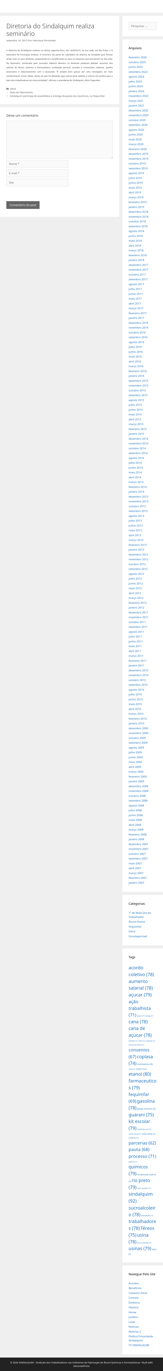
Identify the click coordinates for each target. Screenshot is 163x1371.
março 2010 (136, 713)
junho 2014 (136, 467)
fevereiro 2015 (138, 429)
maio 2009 (135, 762)
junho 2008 (136, 815)
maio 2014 (135, 472)
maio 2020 (135, 139)
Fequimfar (135, 926)
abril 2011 (135, 651)
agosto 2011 (136, 632)
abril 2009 (135, 767)
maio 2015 (135, 414)
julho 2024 (135, 81)
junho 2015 (136, 409)
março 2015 (136, 424)
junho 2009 (136, 757)
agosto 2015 (136, 400)
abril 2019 (135, 192)
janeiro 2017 (136, 318)
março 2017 (136, 308)
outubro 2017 (137, 274)
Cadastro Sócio (138, 1293)
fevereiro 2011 (138, 660)
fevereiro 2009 (138, 776)
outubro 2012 (137, 564)
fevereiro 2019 (138, 202)
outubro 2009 (137, 738)
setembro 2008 (138, 800)
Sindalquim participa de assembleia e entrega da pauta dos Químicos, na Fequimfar (57, 95)
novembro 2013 (138, 501)
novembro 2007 (138, 849)
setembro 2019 (138, 168)
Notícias (134, 1326)
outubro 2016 (137, 332)
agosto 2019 (136, 173)
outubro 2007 (137, 854)
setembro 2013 (138, 511)
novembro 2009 (138, 733)
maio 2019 (135, 187)
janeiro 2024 (136, 91)
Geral (13, 88)
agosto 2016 (136, 342)
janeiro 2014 (136, 491)
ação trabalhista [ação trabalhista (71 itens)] (140, 1008)
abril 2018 (135, 245)
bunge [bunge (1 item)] (149, 1016)
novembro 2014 (138, 443)
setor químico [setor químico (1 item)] (143, 1188)
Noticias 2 (135, 1331)
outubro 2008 (137, 796)
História (134, 1307)
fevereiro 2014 (138, 487)
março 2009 (136, 771)
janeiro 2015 (136, 434)
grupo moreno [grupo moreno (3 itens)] (146, 1108)
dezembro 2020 (138, 110)
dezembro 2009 (138, 728)
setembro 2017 (138, 279)
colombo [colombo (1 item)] (150, 1041)
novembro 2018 (138, 216)
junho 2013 (136, 525)
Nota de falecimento (21, 92)
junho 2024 (136, 86)
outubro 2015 (137, 390)
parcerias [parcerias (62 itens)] (142, 1143)
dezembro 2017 (138, 265)
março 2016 (136, 366)
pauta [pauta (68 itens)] (139, 1149)
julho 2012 (135, 578)
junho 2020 (136, 134)
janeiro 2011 (136, 665)
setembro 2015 (138, 395)
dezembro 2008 (138, 786)
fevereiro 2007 (138, 878)
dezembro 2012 (138, 554)
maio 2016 (135, 356)
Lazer (132, 1322)
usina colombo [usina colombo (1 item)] (144, 1243)
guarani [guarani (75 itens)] (141, 1115)
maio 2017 (135, 298)
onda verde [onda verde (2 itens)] (148, 1133)
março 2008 (136, 829)
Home (132, 1312)
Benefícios (135, 1288)
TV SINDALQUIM (139, 1345)
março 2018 (136, 250)
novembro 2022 (138, 96)
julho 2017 (135, 289)
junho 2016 (136, 352)
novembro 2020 (138, 115)
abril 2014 (135, 477)
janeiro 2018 (136, 260)
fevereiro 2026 (138, 57)
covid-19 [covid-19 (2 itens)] (141, 1068)
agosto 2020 (136, 130)
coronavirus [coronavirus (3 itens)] (145, 1064)
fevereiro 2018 (138, 255)
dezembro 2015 (138, 381)
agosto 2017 (136, 284)
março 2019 (136, 197)
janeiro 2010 (136, 723)
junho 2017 (136, 294)
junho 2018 (136, 236)
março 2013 (136, 540)
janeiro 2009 (136, 781)
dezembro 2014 (138, 438)
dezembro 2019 (138, 154)
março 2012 (136, 598)
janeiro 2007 (136, 883)
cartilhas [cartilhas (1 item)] (133, 1041)
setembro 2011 (138, 627)
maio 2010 (135, 704)
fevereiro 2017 (138, 313)
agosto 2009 (136, 747)
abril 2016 (135, 361)
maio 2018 (135, 240)
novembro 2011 (138, 617)
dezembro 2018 (138, 211)
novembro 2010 (138, 675)
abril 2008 (135, 825)
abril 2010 (135, 709)
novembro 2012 (138, 559)
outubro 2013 (137, 506)
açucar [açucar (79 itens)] (140, 994)
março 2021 (136, 101)
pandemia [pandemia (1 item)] (134, 1138)
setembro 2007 (138, 858)
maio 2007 (135, 863)
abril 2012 (135, 593)
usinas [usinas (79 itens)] (140, 1248)
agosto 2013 (136, 516)
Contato (134, 1297)
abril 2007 (135, 868)
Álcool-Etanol (137, 921)
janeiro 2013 (136, 549)
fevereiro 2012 (138, 603)
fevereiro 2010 (138, 718)
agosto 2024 (136, 76)
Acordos (134, 1283)
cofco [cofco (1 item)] (141, 1041)
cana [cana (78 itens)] (138, 1021)
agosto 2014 (136, 458)
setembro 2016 (138, 337)
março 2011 (136, 656)
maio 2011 (135, 646)
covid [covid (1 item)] (132, 1069)
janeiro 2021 (136, 105)
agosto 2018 (136, 231)
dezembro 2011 (138, 612)
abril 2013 (135, 535)
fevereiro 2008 (138, 834)
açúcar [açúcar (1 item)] (141, 1016)
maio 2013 (135, 530)
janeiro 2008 (136, 839)
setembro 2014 (138, 453)
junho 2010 (136, 699)
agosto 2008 (136, 805)
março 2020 (136, 144)
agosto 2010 (136, 689)
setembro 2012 (138, 569)
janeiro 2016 (136, 376)
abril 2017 (135, 303)
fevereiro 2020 (138, 149)
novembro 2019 (138, 158)
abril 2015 (135, 419)
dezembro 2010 (138, 670)
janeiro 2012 (136, 607)
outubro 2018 (137, 221)
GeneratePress (81, 1366)
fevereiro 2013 (138, 545)
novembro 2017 (138, 269)
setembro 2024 (138, 72)
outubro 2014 (137, 448)
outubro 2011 (137, 622)
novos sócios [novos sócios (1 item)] (135, 1134)
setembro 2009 (138, 742)
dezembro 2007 (138, 844)
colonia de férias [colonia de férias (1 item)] (136, 1045)
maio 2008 (135, 820)
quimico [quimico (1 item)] (133, 1162)
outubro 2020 (137, 120)
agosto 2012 (136, 574)
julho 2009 (135, 752)
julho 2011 (135, 636)
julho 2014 (135, 462)
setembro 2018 (138, 226)
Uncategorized (138, 936)
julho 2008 (135, 810)
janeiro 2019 (136, 207)
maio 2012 (135, 588)
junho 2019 (136, 183)
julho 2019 (135, 178)
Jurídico (133, 1317)
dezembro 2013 (138, 496)
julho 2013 (135, 520)
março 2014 (136, 482)
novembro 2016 (138, 327)
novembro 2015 (138, 385)
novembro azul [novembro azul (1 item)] (144, 1129)
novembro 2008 (138, 791)
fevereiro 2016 (138, 371)
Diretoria (134, 1302)
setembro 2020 (138, 125)
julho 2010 (135, 694)
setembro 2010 (138, 685)
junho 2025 (136, 67)
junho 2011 (136, 641)
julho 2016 (135, 347)
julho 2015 (135, 405)
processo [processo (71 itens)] (142, 1156)
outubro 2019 (137, 163)
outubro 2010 (137, 680)
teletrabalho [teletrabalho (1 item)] (147, 1215)
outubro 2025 (137, 62)
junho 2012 (136, 583)
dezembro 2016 (138, 323)
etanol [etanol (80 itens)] (140, 1074)
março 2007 (136, 873)
